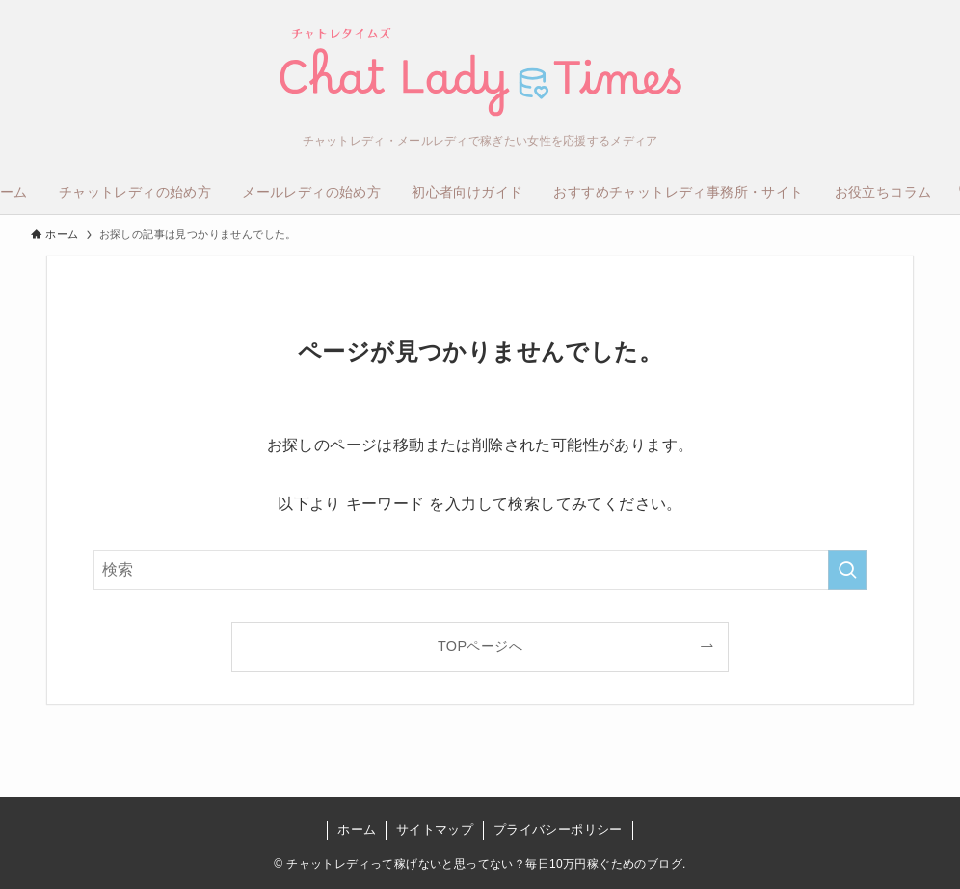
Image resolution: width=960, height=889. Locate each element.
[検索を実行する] (847, 570)
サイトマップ (434, 829)
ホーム (356, 829)
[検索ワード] (480, 570)
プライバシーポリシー (558, 829)
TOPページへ (480, 646)
